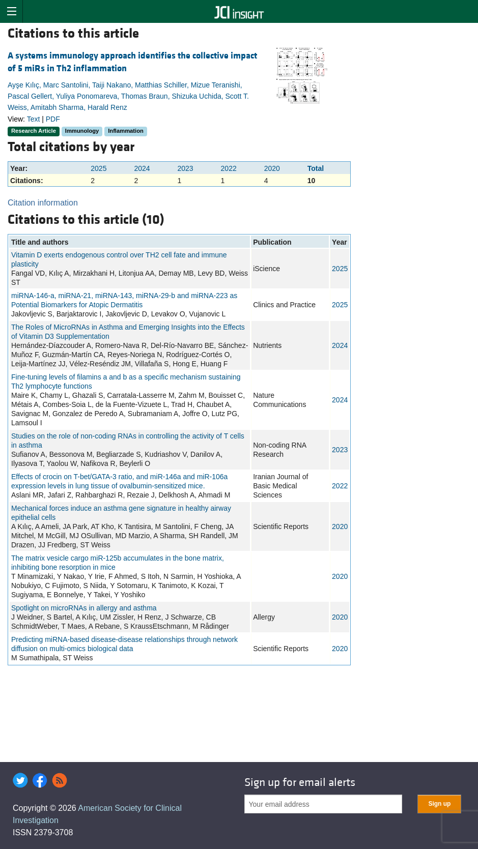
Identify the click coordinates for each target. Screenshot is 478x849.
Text (33, 119)
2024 (142, 168)
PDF (53, 119)
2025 (98, 168)
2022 (229, 168)
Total (315, 168)
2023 (185, 168)
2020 (272, 168)
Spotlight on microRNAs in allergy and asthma (84, 608)
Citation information (43, 202)
